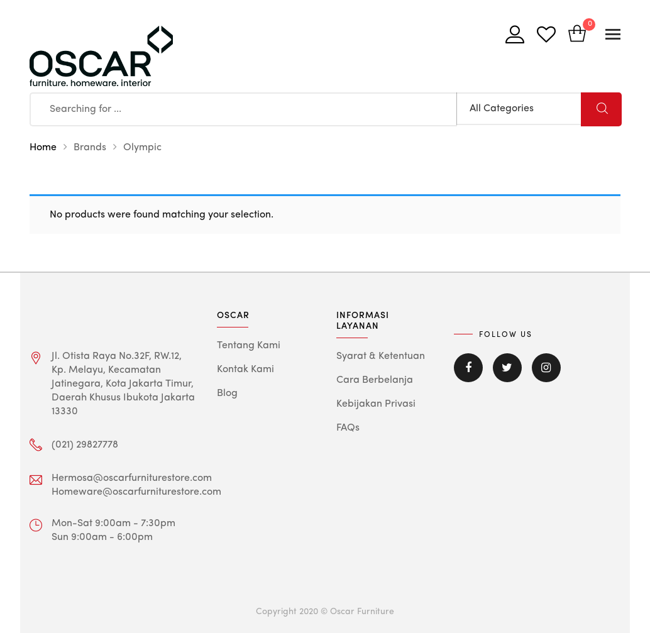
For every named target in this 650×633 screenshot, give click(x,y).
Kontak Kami (245, 370)
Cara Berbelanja (374, 380)
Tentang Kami (248, 346)
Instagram (546, 367)
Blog (227, 393)
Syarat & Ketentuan (380, 356)
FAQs (348, 428)
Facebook (468, 367)
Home (43, 148)
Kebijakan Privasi (376, 404)
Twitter (507, 367)
